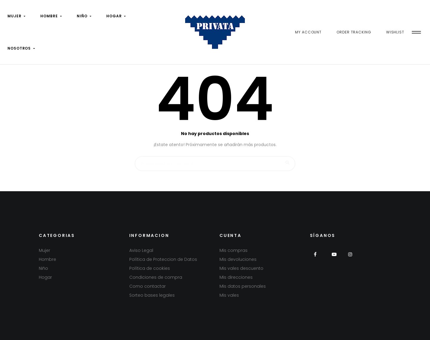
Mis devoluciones (238, 259)
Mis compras (233, 250)
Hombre (47, 259)
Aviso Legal (141, 250)
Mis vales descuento (241, 268)
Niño (43, 268)
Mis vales (229, 295)
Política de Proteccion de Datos (163, 259)
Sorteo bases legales (152, 295)
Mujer (44, 250)
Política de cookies (149, 268)
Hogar (45, 277)
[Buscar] (215, 160)
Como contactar (147, 286)
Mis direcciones (236, 277)
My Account (308, 32)
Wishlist (395, 32)
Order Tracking (354, 32)
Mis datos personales (242, 286)
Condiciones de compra (155, 277)
